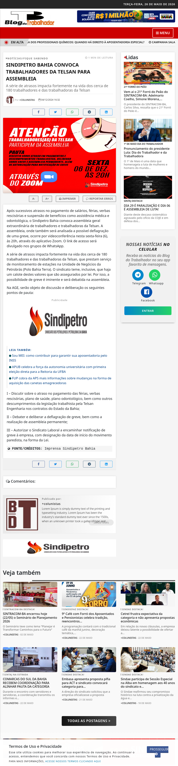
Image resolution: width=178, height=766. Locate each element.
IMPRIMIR (67, 198)
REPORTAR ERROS (99, 198)
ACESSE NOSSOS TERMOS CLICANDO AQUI (73, 761)
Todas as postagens (89, 720)
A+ (47, 198)
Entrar (148, 311)
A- (33, 198)
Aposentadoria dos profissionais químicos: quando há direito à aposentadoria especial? (76, 42)
